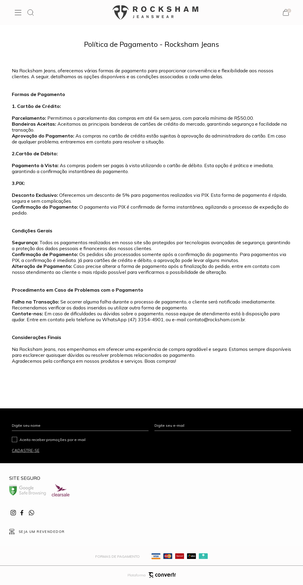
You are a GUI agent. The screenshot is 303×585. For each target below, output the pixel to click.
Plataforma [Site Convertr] (152, 575)
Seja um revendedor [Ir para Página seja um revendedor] (42, 532)
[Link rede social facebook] (22, 512)
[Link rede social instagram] (13, 512)
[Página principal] (155, 12)
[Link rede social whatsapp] (31, 512)
